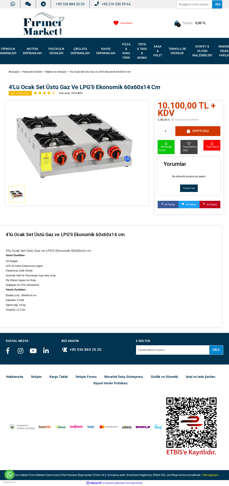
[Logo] (43, 23)
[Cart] (189, 23)
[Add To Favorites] (188, 147)
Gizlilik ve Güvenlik (184, 377)
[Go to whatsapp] (9, 475)
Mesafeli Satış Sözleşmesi (142, 377)
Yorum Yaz (189, 188)
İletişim (54, 377)
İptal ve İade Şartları (89, 383)
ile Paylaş (168, 204)
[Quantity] (165, 131)
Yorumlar (175, 164)
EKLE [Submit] (216, 350)
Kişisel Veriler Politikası (129, 383)
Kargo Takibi (76, 377)
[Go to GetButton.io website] (9, 482)
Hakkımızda (32, 377)
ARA (217, 4)
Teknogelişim (210, 475)
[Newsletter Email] (179, 349)
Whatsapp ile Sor (165, 147)
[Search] (194, 4)
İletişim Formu (104, 377)
